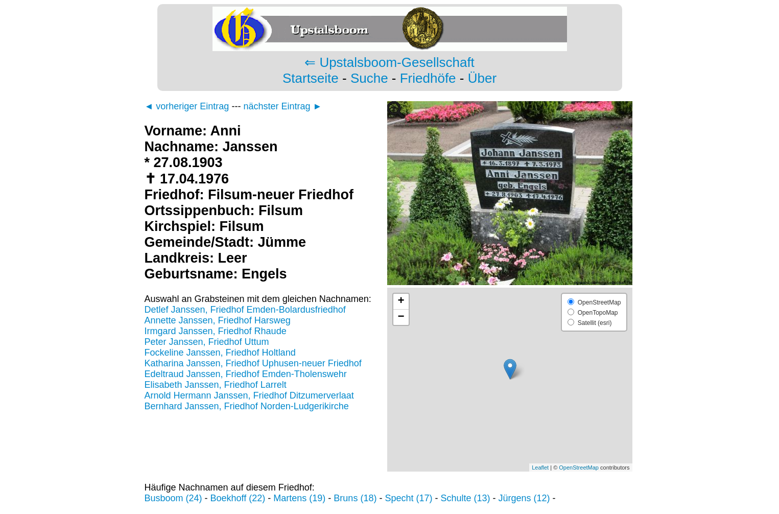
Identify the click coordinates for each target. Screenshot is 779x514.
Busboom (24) (173, 498)
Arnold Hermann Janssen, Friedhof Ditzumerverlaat (249, 395)
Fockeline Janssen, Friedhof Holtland (220, 352)
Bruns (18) (355, 498)
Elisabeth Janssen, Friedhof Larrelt (216, 385)
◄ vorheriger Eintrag (187, 106)
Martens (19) (299, 498)
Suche (369, 78)
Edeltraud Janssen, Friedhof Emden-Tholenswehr (246, 374)
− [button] (400, 317)
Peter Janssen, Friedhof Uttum (207, 342)
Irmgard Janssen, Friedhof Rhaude (216, 331)
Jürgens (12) (524, 498)
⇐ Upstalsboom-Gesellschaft (389, 62)
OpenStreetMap (579, 467)
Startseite (310, 78)
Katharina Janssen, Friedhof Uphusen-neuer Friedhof (253, 363)
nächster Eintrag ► (282, 106)
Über (482, 78)
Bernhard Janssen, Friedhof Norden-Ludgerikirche (247, 406)
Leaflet (540, 467)
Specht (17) (408, 498)
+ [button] (400, 301)
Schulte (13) (465, 498)
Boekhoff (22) (238, 498)
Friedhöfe (428, 78)
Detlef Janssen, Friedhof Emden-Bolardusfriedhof (245, 310)
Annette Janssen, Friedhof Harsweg (218, 320)
